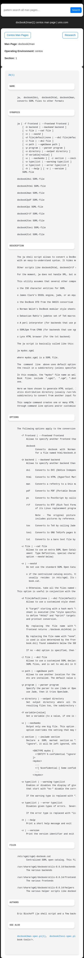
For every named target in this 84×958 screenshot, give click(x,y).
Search (76, 10)
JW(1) (11, 75)
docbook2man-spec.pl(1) (31, 936)
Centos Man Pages (17, 35)
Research (70, 35)
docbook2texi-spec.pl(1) (64, 936)
